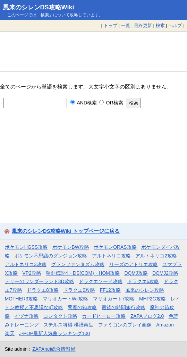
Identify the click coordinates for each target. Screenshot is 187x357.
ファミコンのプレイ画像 (125, 325)
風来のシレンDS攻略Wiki (38, 7)
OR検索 (111, 102)
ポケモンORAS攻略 (115, 247)
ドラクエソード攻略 (100, 281)
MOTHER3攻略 (21, 298)
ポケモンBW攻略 (70, 247)
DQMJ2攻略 (165, 273)
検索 (160, 25)
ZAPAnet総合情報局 (53, 349)
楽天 (10, 333)
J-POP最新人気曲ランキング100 (54, 333)
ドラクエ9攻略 (79, 290)
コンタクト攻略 (60, 316)
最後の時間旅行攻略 (123, 307)
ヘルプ (175, 25)
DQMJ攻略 (135, 273)
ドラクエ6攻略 (143, 281)
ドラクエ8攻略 (43, 290)
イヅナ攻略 (26, 316)
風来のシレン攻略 (144, 290)
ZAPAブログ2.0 (147, 316)
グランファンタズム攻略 (77, 264)
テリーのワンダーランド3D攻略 (39, 281)
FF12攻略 (110, 290)
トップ (110, 25)
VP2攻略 (32, 273)
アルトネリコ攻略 (111, 255)
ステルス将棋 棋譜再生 (68, 325)
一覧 (125, 25)
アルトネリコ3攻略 (25, 264)
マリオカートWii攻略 (65, 298)
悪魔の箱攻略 (82, 307)
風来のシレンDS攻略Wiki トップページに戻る (66, 231)
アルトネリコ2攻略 (156, 255)
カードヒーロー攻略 (104, 316)
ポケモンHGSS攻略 (26, 247)
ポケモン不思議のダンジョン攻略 (50, 255)
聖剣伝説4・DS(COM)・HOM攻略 (83, 273)
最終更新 (143, 25)
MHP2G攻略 (152, 298)
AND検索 (83, 102)
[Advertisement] (93, 51)
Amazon (165, 325)
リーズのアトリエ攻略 (133, 264)
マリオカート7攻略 (114, 298)
